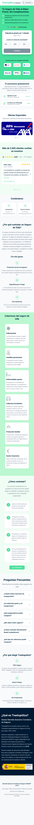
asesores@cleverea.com (9, 213)
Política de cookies (26, 789)
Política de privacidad (15, 789)
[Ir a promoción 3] (18, 137)
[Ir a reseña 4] (18, 189)
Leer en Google (9, 181)
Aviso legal (5, 789)
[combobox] (8, 44)
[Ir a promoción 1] (15, 137)
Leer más (6, 178)
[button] (17, 130)
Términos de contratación (17, 791)
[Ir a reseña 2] (15, 189)
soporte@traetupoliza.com (25, 213)
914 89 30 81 (25, 211)
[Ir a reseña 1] (14, 189)
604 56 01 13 (9, 211)
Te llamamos (17, 567)
